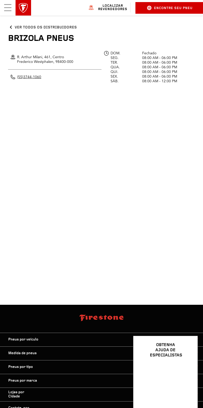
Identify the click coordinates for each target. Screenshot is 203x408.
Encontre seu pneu (170, 8)
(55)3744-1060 (29, 77)
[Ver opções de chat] (188, 389)
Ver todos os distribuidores (46, 27)
